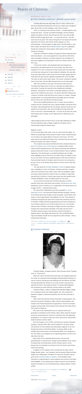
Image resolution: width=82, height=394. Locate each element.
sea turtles (70, 223)
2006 (9, 80)
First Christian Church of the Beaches (45, 146)
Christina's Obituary (41, 229)
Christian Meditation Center (54, 167)
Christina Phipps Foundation (48, 357)
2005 (9, 83)
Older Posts (73, 375)
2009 (9, 77)
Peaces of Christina (33, 9)
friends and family (49, 223)
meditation (61, 223)
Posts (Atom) (43, 379)
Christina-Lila (13, 91)
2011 (9, 60)
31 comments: (62, 221)
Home (54, 375)
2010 (9, 74)
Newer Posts (34, 375)
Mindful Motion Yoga (57, 46)
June (10, 62)
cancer (39, 223)
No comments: (63, 369)
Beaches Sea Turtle (69, 183)
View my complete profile (14, 94)
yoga (33, 225)
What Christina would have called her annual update (54, 19)
